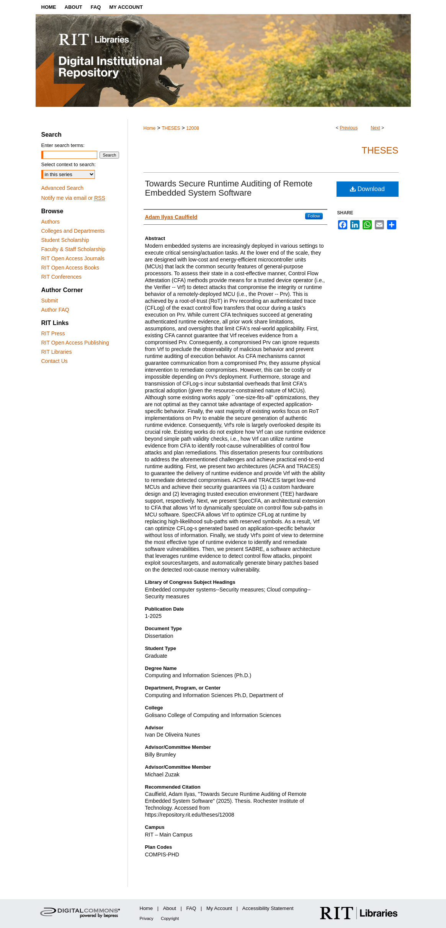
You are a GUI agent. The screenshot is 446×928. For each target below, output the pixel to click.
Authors (50, 222)
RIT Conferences (61, 277)
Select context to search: (68, 164)
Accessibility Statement (268, 908)
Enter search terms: (63, 145)
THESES (171, 128)
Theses (379, 150)
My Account (219, 908)
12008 (192, 128)
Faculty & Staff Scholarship (73, 249)
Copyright (170, 918)
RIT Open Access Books (70, 268)
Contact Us (54, 361)
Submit (49, 300)
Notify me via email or (73, 198)
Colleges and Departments (73, 231)
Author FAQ (55, 310)
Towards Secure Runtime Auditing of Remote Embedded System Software (229, 188)
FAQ (191, 908)
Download (367, 189)
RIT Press (53, 333)
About (169, 908)
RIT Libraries (56, 352)
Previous (349, 128)
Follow (314, 216)
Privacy (147, 918)
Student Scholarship (65, 240)
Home (150, 128)
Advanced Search (62, 188)
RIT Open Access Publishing (75, 343)
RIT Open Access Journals (73, 258)
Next (375, 128)
